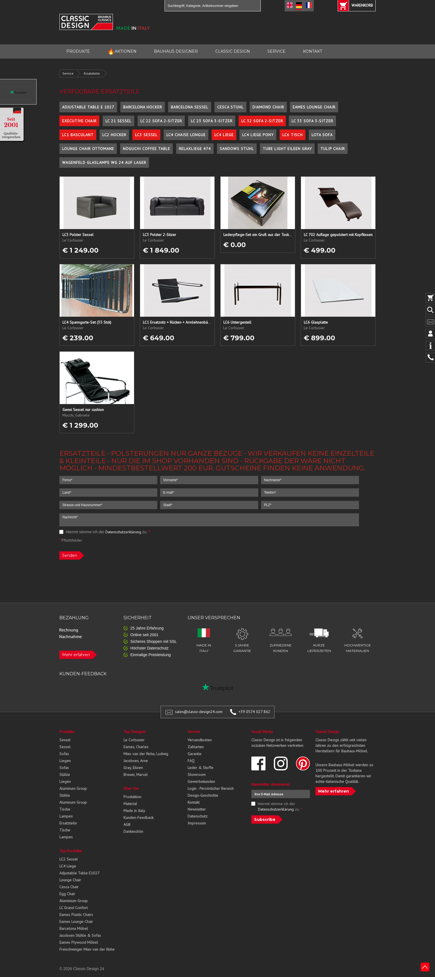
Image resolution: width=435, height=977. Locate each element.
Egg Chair (67, 893)
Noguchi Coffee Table (146, 148)
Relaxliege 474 (195, 148)
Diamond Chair (268, 107)
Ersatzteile (92, 73)
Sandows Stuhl (237, 148)
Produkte (66, 731)
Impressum (197, 823)
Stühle (64, 774)
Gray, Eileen (133, 767)
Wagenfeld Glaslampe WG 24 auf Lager (104, 162)
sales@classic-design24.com (198, 711)
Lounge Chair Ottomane (88, 148)
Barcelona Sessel (189, 107)
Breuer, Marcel (135, 774)
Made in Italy (134, 810)
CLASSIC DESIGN (232, 51)
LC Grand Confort (73, 907)
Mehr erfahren (76, 654)
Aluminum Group (73, 788)
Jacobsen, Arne (135, 760)
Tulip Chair (332, 148)
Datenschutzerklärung (123, 531)
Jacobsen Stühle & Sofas (80, 935)
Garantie (194, 753)
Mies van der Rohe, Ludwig (145, 753)
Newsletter (197, 809)
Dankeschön (133, 831)
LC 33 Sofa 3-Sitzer (312, 120)
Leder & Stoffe (200, 767)
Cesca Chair (69, 886)
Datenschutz (198, 816)
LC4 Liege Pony (258, 134)
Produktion (132, 796)
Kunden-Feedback (138, 817)
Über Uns (131, 788)
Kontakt (193, 802)
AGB (126, 824)
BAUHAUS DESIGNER (176, 51)
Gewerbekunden (201, 781)
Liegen (65, 760)
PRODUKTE (78, 51)
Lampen (66, 816)
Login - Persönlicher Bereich (211, 788)
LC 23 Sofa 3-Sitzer (211, 120)
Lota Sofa (322, 134)
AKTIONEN (121, 51)
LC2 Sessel (68, 859)
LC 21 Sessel (118, 120)
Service (68, 73)
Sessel (64, 739)
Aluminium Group (73, 900)
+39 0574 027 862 (254, 711)
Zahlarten (196, 746)
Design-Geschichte (203, 795)
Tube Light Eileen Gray (287, 148)
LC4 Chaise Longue (186, 134)
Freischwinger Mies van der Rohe (87, 949)
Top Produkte (70, 850)
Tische (64, 809)
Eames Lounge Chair (314, 107)
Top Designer (134, 731)
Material (130, 803)
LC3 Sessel (146, 134)
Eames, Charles (135, 746)
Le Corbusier (134, 739)
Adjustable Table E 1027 (88, 107)
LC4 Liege (224, 134)
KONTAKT (312, 51)
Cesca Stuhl (230, 107)
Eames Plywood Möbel (78, 942)
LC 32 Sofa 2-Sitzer (262, 120)
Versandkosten (200, 739)
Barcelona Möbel (73, 928)
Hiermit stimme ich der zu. (104, 531)
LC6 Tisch (292, 134)
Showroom (197, 774)
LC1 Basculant (77, 134)
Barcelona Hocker (142, 107)
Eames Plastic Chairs (76, 914)
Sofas (64, 753)
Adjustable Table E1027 (79, 873)
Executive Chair (79, 120)
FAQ (191, 760)
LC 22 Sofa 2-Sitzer (161, 120)
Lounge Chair (70, 879)
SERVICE (276, 51)
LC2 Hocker (114, 134)
